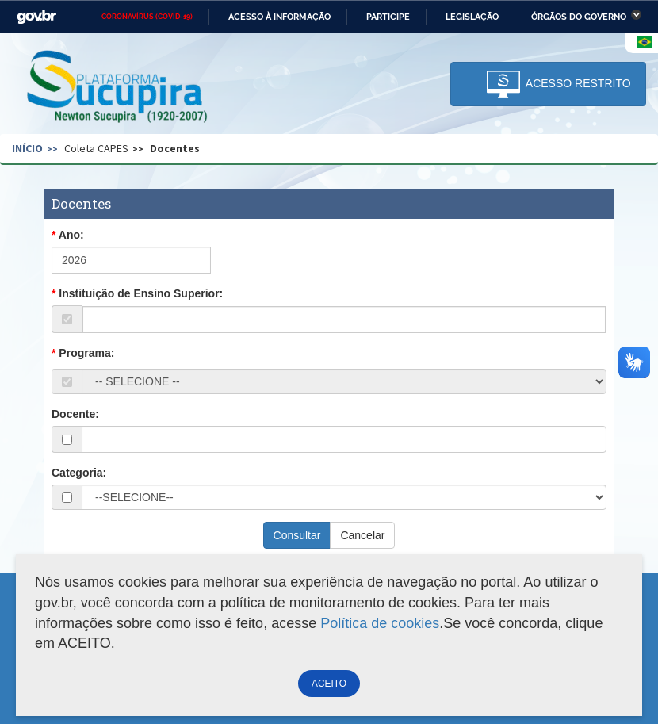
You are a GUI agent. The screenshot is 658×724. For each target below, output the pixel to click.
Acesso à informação (279, 16)
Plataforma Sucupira (118, 88)
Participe (388, 16)
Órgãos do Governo (578, 16)
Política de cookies (379, 623)
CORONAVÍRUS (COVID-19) (147, 17)
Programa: (86, 353)
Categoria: (79, 472)
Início (27, 148)
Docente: (75, 414)
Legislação (472, 16)
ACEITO (329, 683)
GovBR (36, 17)
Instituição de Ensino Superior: (141, 293)
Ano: (71, 234)
